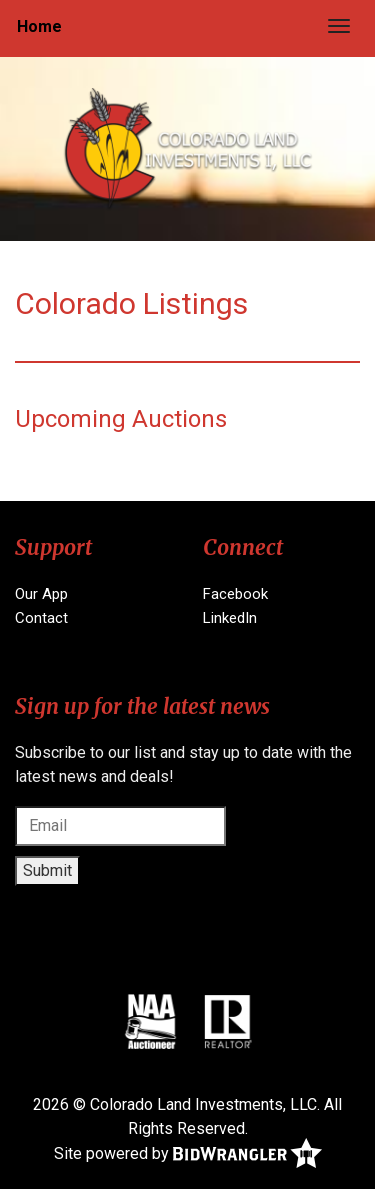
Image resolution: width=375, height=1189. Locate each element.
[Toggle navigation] (339, 26)
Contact (41, 618)
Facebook (235, 594)
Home (39, 26)
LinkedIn (230, 618)
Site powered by (188, 1154)
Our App (41, 594)
